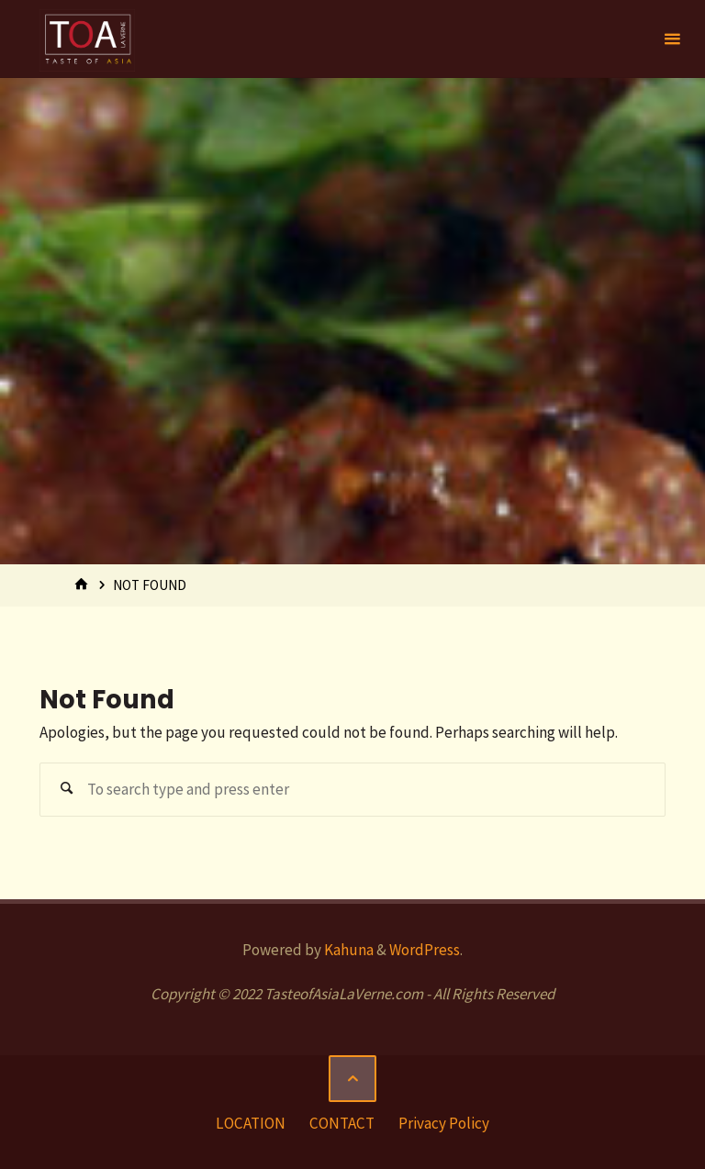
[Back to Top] (352, 1078)
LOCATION (250, 1123)
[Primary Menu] (672, 39)
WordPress (424, 950)
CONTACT (342, 1123)
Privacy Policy (443, 1123)
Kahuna (347, 950)
